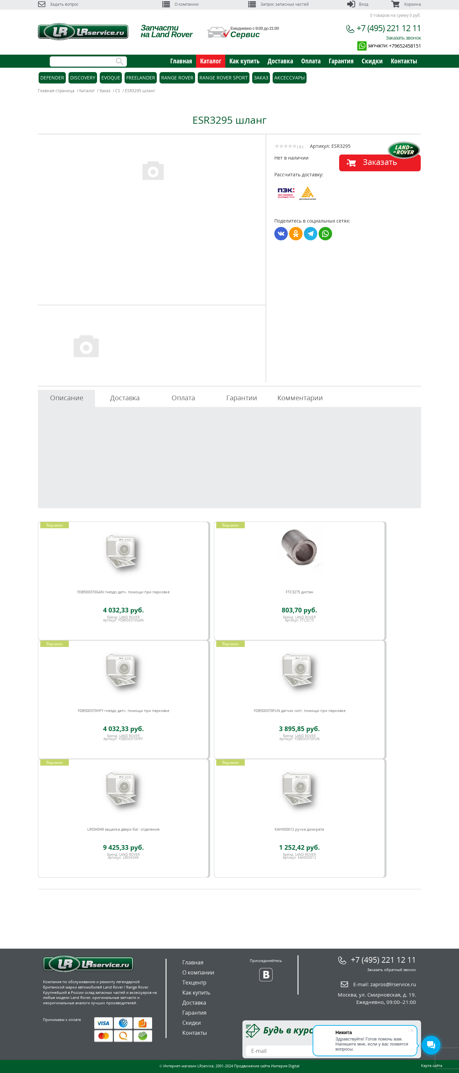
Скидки (372, 60)
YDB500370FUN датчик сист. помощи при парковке (300, 710)
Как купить (244, 60)
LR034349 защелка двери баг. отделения (123, 829)
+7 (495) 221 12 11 (389, 28)
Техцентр (194, 982)
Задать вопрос (58, 4)
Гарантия (341, 60)
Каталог (210, 60)
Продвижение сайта (252, 1065)
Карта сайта (431, 1065)
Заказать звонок (403, 37)
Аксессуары (289, 77)
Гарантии (241, 397)
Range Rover (177, 77)
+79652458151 (405, 45)
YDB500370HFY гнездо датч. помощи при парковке (123, 710)
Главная (181, 60)
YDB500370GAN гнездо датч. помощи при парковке (123, 591)
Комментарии (300, 397)
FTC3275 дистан (299, 591)
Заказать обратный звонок (391, 969)
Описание (66, 397)
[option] (153, 170)
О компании (180, 4)
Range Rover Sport (223, 77)
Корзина (406, 4)
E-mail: (384, 984)
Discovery (82, 77)
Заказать (380, 161)
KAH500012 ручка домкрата (299, 829)
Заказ (261, 77)
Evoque (110, 77)
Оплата (311, 60)
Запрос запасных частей (278, 4)
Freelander (140, 77)
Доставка (280, 60)
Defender (52, 77)
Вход (357, 4)
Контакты (404, 60)
